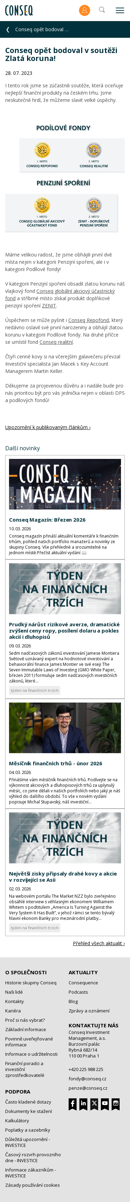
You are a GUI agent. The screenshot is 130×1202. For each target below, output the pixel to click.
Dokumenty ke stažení (28, 1111)
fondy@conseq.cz (87, 1078)
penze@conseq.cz (88, 1088)
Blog (73, 1001)
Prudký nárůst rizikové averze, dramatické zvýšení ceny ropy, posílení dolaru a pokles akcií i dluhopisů (64, 630)
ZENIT (49, 305)
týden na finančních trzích (35, 690)
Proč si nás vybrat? (25, 1020)
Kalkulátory (17, 1120)
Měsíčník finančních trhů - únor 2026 (55, 763)
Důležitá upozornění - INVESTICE (27, 1142)
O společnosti (26, 972)
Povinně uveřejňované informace (29, 1042)
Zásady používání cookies (32, 1185)
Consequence (83, 982)
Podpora (17, 1091)
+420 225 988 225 (86, 1069)
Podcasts (78, 992)
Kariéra (13, 1011)
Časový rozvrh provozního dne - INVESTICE (33, 1157)
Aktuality (83, 972)
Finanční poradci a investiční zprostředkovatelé (24, 1069)
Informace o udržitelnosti (31, 1054)
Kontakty (14, 1001)
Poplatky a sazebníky (27, 1130)
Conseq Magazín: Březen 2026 (47, 519)
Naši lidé (14, 992)
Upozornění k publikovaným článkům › (47, 427)
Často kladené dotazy (28, 1102)
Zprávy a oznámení (89, 1011)
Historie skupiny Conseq (31, 982)
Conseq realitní (56, 342)
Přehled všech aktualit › (99, 943)
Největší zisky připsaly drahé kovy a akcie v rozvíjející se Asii (63, 876)
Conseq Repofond (88, 320)
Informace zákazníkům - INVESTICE (30, 1173)
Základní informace (25, 1029)
